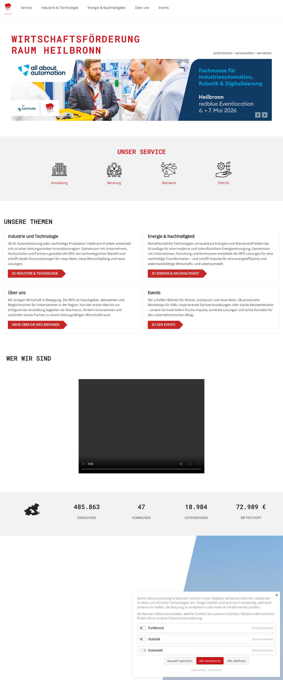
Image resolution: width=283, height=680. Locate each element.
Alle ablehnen (236, 661)
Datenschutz (198, 670)
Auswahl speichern (180, 661)
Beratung (114, 183)
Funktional (156, 628)
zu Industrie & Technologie (35, 273)
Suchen (278, 8)
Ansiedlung (59, 183)
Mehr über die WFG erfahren (35, 325)
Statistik (154, 639)
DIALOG (223, 183)
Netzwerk (169, 183)
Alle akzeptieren (210, 661)
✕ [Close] (276, 595)
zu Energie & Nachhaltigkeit (175, 273)
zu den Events (163, 325)
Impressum (215, 670)
